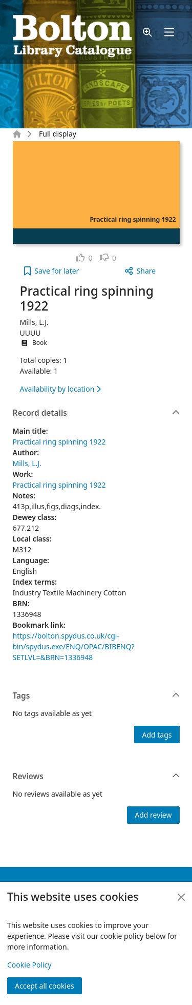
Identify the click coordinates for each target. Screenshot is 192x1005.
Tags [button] (96, 696)
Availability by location (60, 389)
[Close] (181, 897)
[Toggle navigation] (169, 32)
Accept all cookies (44, 986)
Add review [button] (153, 815)
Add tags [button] (157, 735)
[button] (147, 32)
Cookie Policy (29, 965)
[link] (84, 258)
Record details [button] (96, 413)
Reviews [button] (96, 776)
